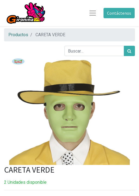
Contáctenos (119, 13)
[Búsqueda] (129, 51)
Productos (18, 34)
